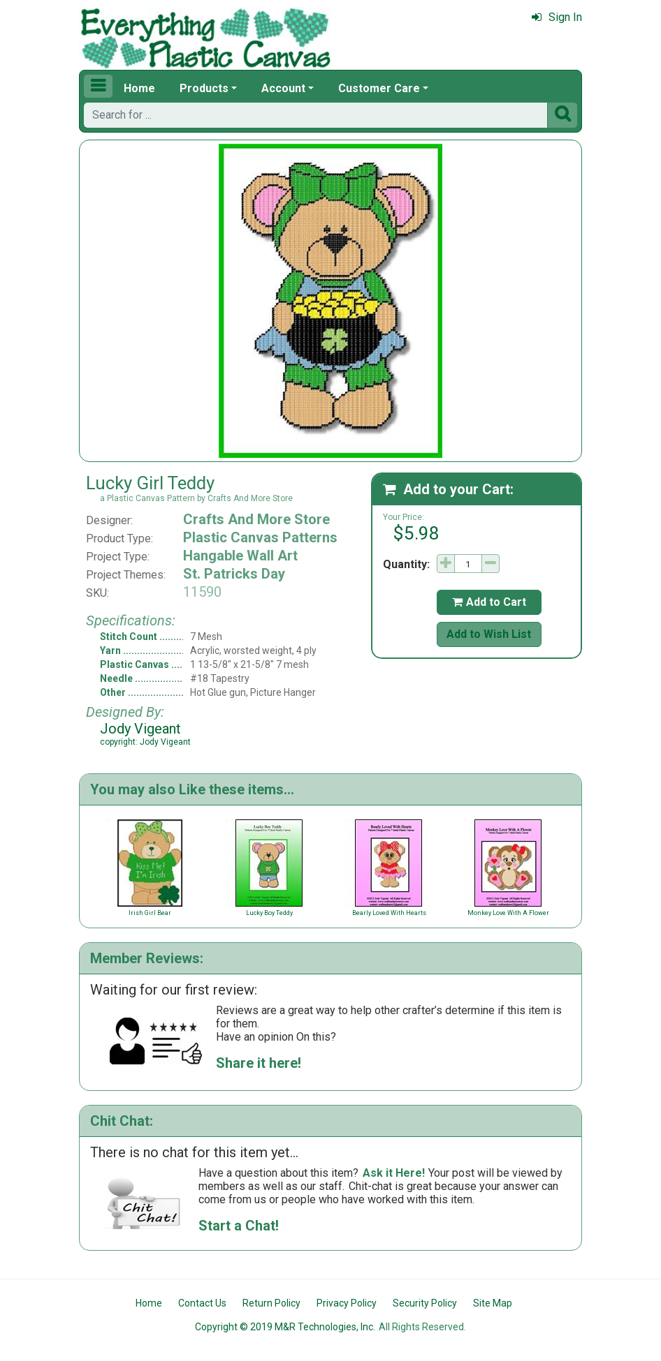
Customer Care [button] (379, 88)
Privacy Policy (347, 1303)
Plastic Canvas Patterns (260, 537)
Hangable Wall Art (240, 555)
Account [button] (283, 88)
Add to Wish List (488, 634)
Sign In (557, 17)
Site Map (492, 1303)
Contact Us (202, 1303)
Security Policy (425, 1303)
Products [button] (204, 88)
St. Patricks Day (234, 573)
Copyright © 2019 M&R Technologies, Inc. (285, 1326)
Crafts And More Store (256, 519)
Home (139, 88)
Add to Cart (489, 602)
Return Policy (271, 1303)
